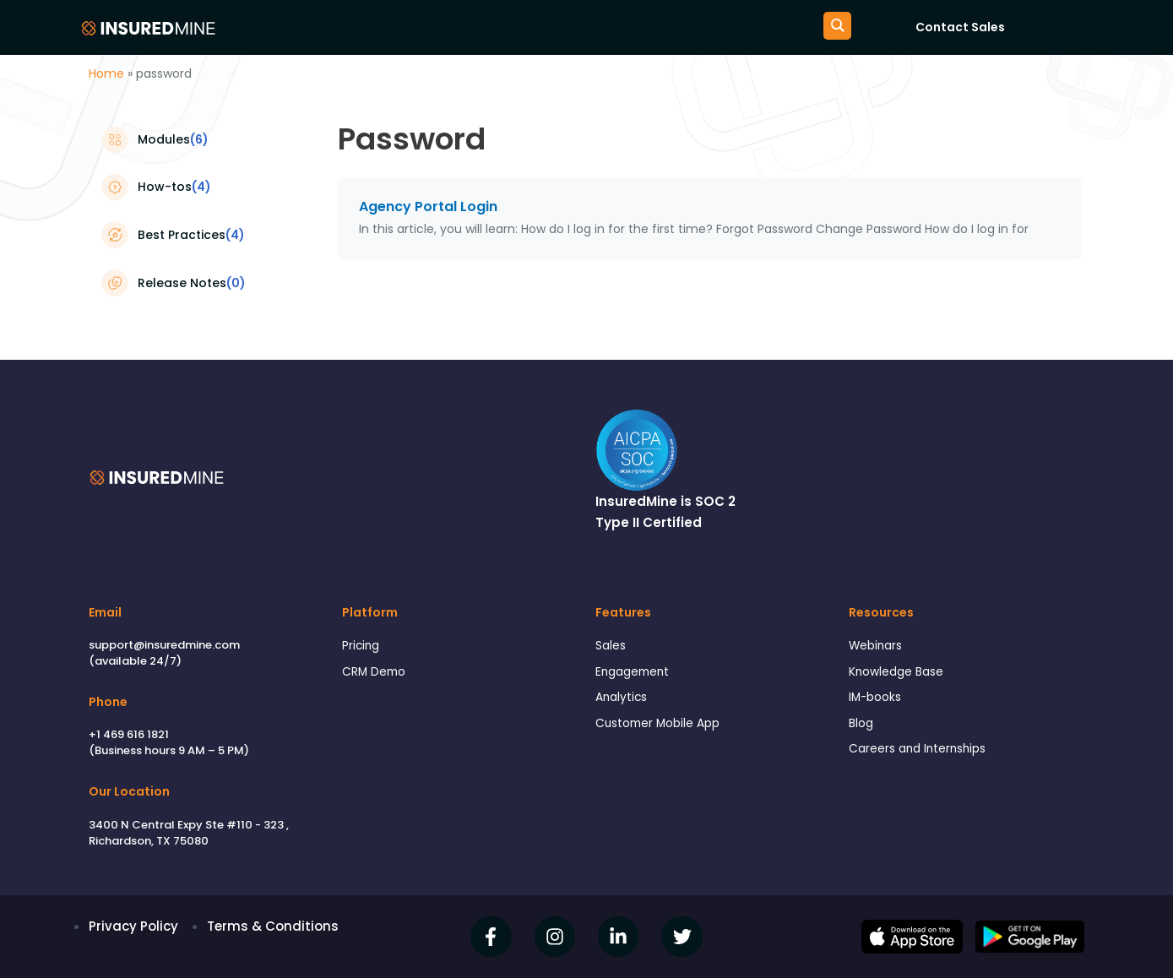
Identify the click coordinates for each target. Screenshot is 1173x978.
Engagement (636, 674)
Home (106, 73)
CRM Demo (376, 674)
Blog (862, 729)
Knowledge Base (901, 674)
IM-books (877, 702)
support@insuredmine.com (164, 645)
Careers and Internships (924, 757)
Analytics (623, 702)
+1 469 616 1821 (129, 734)
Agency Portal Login (428, 206)
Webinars (878, 646)
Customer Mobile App (663, 729)
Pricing (362, 646)
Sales (612, 646)
